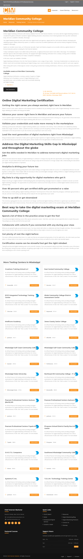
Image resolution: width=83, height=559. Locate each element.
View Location (34, 285)
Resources (75, 10)
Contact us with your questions (52, 536)
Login (66, 2)
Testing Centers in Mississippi (36, 22)
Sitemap (65, 525)
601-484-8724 (47, 91)
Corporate (55, 10)
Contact (77, 2)
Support (72, 2)
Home (5, 22)
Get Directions (10, 89)
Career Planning (65, 10)
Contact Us (66, 522)
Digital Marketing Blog (69, 517)
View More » (10, 85)
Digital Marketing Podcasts (70, 520)
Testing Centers (21, 22)
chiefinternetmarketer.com (13, 519)
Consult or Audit (48, 524)
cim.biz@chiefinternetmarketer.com (15, 517)
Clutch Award (47, 514)
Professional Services (27, 2)
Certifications (16, 2)
